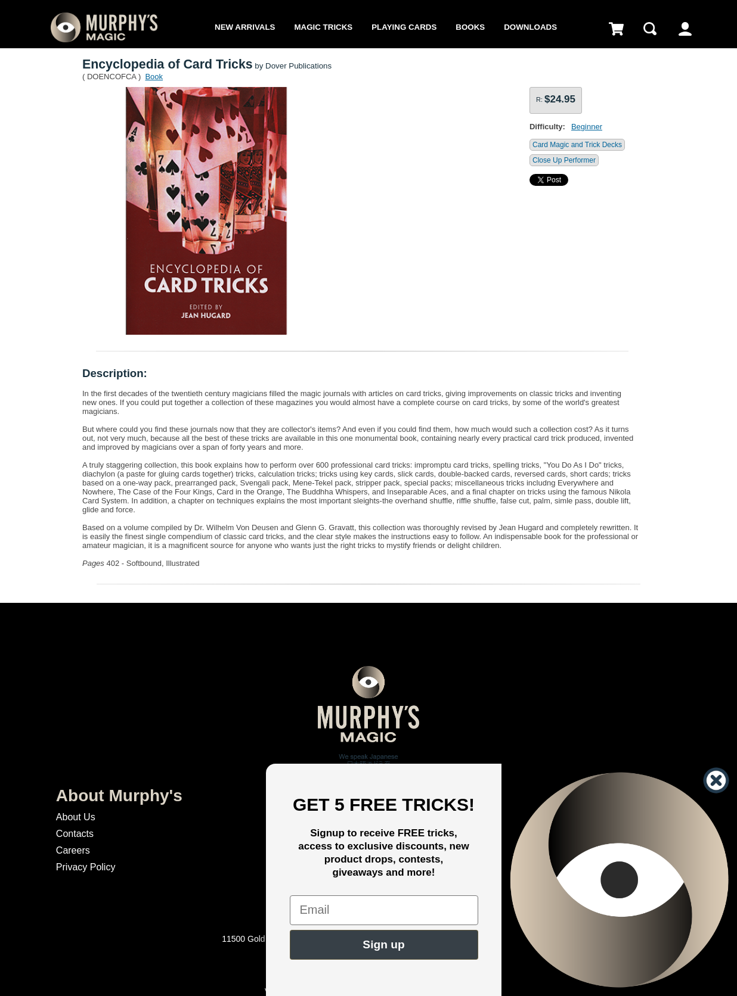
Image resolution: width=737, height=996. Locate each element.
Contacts (75, 834)
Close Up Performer (564, 160)
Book (154, 76)
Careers (73, 850)
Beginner (586, 126)
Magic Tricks (323, 27)
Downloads (530, 27)
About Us (75, 817)
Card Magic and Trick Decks (577, 145)
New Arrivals (245, 27)
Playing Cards (403, 27)
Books (470, 27)
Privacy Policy (86, 867)
